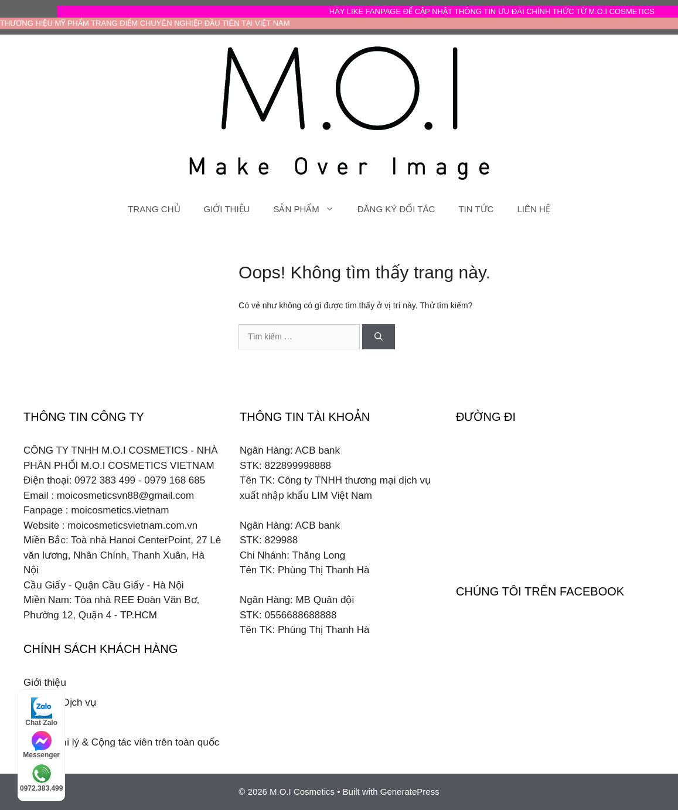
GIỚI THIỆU (227, 209)
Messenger (41, 745)
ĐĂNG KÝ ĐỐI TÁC (396, 209)
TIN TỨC (475, 209)
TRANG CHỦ (154, 209)
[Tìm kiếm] (378, 336)
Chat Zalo (41, 712)
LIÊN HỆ (533, 209)
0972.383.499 (41, 777)
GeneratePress (409, 792)
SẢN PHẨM (309, 209)
